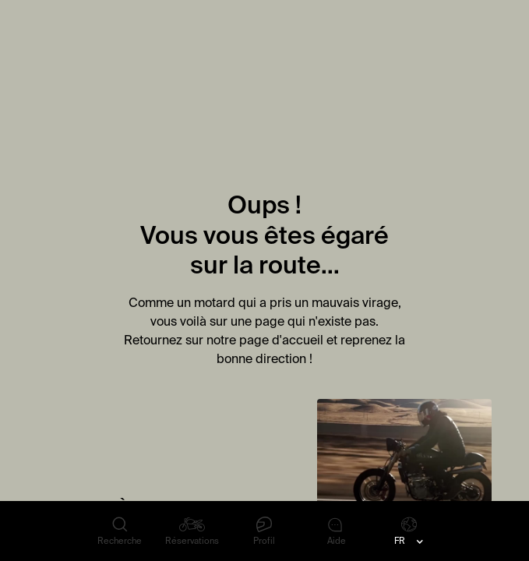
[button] (409, 542)
